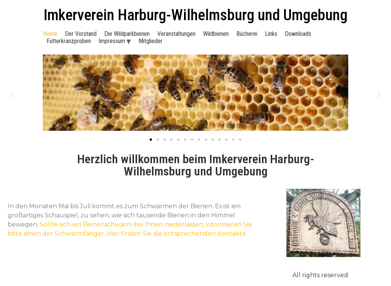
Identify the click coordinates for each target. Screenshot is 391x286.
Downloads (298, 33)
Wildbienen (216, 33)
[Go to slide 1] (151, 139)
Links (271, 33)
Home (50, 33)
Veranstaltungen (176, 33)
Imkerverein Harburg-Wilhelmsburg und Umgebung (195, 15)
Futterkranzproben (69, 41)
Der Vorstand (81, 33)
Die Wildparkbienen (127, 33)
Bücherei (246, 33)
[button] (12, 94)
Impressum (112, 41)
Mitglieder (151, 41)
